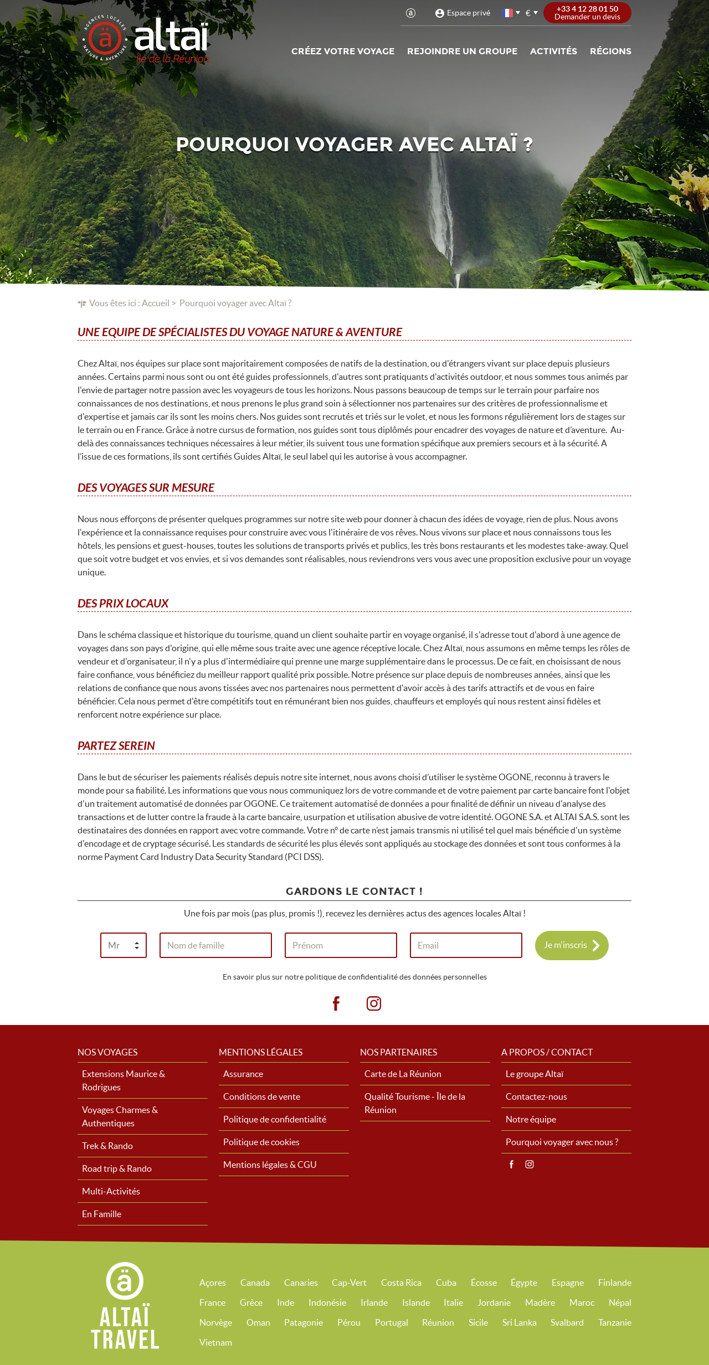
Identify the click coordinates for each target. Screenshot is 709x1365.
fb (336, 1004)
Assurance (243, 1074)
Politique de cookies (261, 1142)
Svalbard (567, 1322)
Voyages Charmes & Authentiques (120, 1116)
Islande (416, 1302)
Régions (610, 51)
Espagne (568, 1282)
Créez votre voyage (342, 51)
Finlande (614, 1282)
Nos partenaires (398, 1052)
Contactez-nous (536, 1096)
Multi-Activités (111, 1191)
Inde (285, 1302)
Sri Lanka (519, 1322)
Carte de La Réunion (402, 1074)
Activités (553, 51)
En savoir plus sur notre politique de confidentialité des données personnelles (355, 976)
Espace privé (468, 12)
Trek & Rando (107, 1146)
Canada (255, 1282)
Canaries (301, 1282)
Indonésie (327, 1302)
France (212, 1302)
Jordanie (494, 1302)
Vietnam (215, 1342)
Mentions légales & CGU (270, 1165)
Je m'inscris (565, 944)
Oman (258, 1322)
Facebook (511, 1164)
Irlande (374, 1302)
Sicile (478, 1322)
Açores (212, 1282)
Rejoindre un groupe (462, 51)
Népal (620, 1302)
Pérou (349, 1322)
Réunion (438, 1322)
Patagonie (303, 1322)
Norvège (215, 1322)
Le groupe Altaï (534, 1074)
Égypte (524, 1282)
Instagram (529, 1164)
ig (374, 1004)
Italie (453, 1302)
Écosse (484, 1282)
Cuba (446, 1282)
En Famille (101, 1214)
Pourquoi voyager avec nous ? (562, 1142)
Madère (540, 1302)
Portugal (391, 1322)
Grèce (251, 1302)
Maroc (581, 1302)
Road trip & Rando (117, 1168)
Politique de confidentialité (274, 1119)
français (508, 13)
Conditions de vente (261, 1096)
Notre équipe (531, 1119)
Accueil (155, 303)
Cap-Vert (349, 1282)
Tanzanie (614, 1322)
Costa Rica (401, 1282)
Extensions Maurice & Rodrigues (123, 1080)
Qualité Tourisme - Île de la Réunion (414, 1103)
